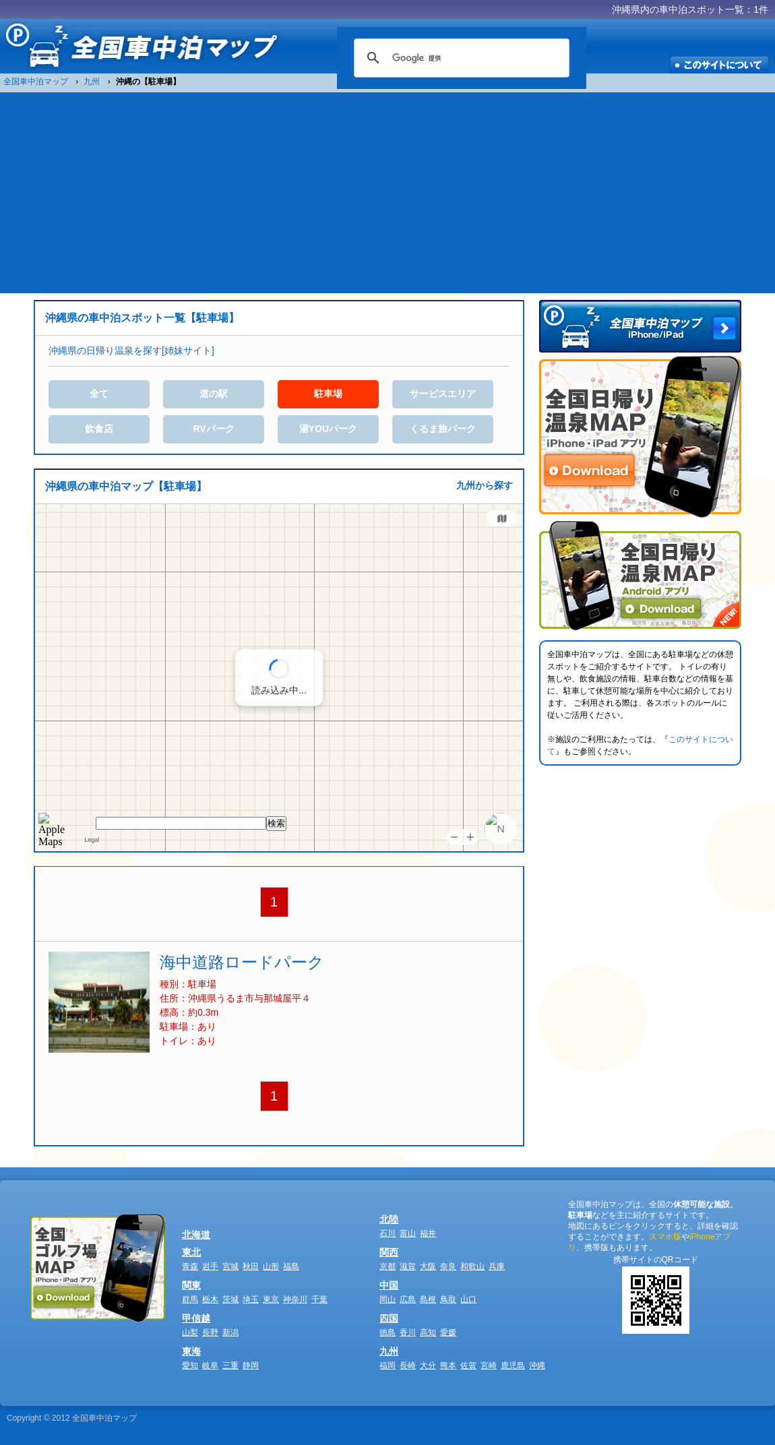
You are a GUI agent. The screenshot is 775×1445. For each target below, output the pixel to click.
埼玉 (251, 1299)
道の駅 (213, 393)
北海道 (196, 1234)
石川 (387, 1233)
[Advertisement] (388, 192)
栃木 (210, 1299)
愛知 (190, 1365)
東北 (191, 1252)
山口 (468, 1299)
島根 (428, 1299)
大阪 (428, 1266)
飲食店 (99, 428)
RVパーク (213, 428)
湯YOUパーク (328, 428)
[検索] (459, 58)
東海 (191, 1351)
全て (99, 393)
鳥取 (448, 1299)
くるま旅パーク (443, 428)
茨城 (230, 1299)
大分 (428, 1365)
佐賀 (468, 1365)
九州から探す (484, 485)
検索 (276, 823)
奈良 (448, 1266)
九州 (388, 1351)
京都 (387, 1266)
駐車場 (328, 393)
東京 (271, 1299)
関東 (191, 1285)
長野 (210, 1332)
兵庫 (497, 1266)
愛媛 (448, 1332)
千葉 (319, 1299)
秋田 (251, 1266)
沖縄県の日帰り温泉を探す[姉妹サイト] (131, 350)
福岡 (387, 1365)
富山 (408, 1233)
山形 (271, 1266)
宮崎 (488, 1365)
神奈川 (295, 1299)
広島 (408, 1299)
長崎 (408, 1365)
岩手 (210, 1266)
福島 (291, 1266)
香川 (408, 1332)
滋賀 (408, 1266)
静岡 (251, 1365)
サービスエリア (443, 393)
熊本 (448, 1365)
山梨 (190, 1332)
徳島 (387, 1332)
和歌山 (472, 1266)
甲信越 (196, 1318)
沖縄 (537, 1365)
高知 (428, 1332)
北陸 (388, 1219)
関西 (388, 1252)
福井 (428, 1233)
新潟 (230, 1332)
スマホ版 (665, 1236)
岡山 (387, 1299)
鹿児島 (513, 1365)
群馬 (190, 1299)
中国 (388, 1285)
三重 (230, 1365)
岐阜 (210, 1365)
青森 (190, 1266)
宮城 (230, 1266)
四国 (388, 1318)
